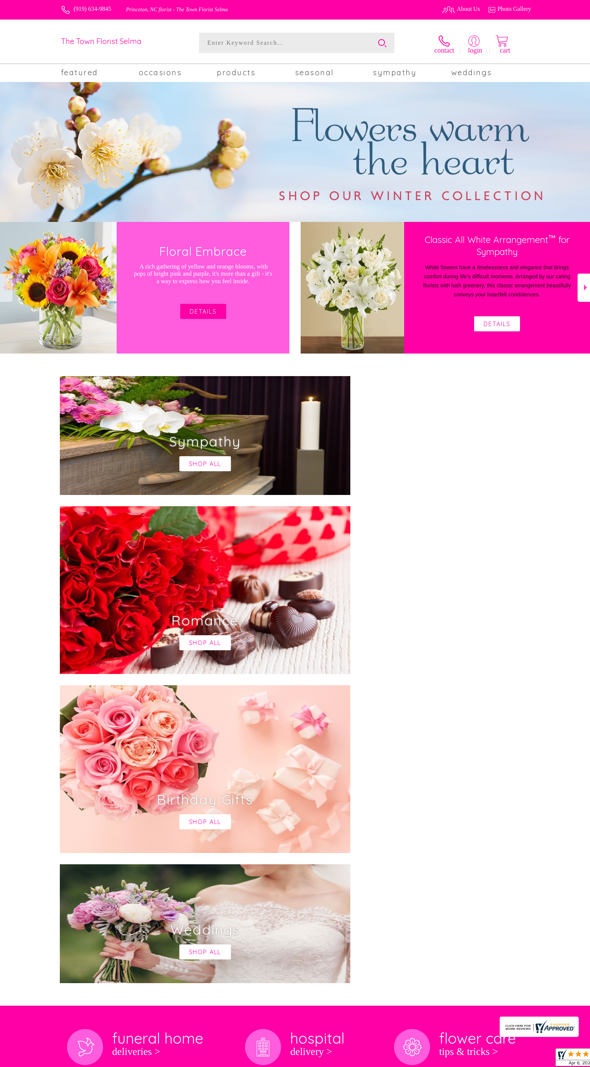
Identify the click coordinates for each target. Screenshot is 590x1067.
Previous (6, 287)
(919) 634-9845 (92, 9)
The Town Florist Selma (101, 41)
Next (584, 287)
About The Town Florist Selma (102, 791)
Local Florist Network (469, 1059)
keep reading (293, 805)
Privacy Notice (421, 1059)
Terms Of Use (381, 1059)
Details (497, 323)
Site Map (512, 1059)
